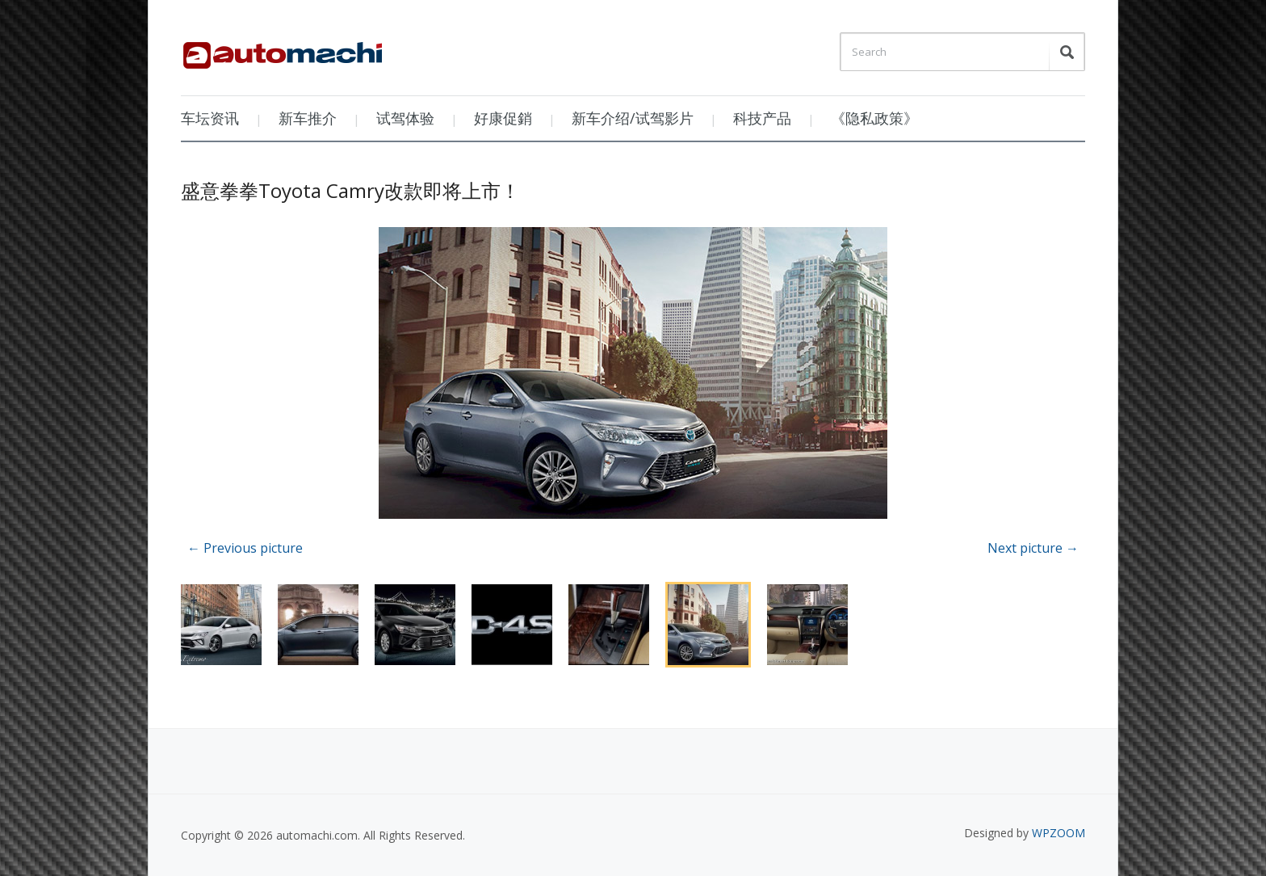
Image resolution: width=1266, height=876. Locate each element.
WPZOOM (1058, 832)
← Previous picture (245, 548)
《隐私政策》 (874, 118)
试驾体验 (405, 118)
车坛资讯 (210, 118)
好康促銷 (503, 118)
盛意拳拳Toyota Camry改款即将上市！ (350, 190)
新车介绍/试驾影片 (633, 118)
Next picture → (1033, 548)
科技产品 (762, 118)
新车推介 (308, 118)
